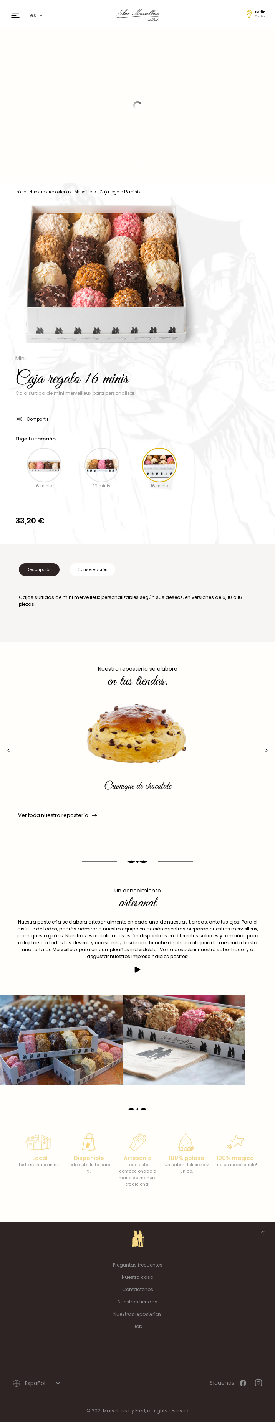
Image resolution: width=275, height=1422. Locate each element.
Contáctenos (137, 1289)
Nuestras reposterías (137, 1314)
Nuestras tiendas (137, 1301)
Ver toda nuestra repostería (57, 815)
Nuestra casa (138, 1277)
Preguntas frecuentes (137, 1265)
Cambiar (260, 16)
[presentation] (8, 750)
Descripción (39, 569)
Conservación (92, 569)
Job (137, 1326)
